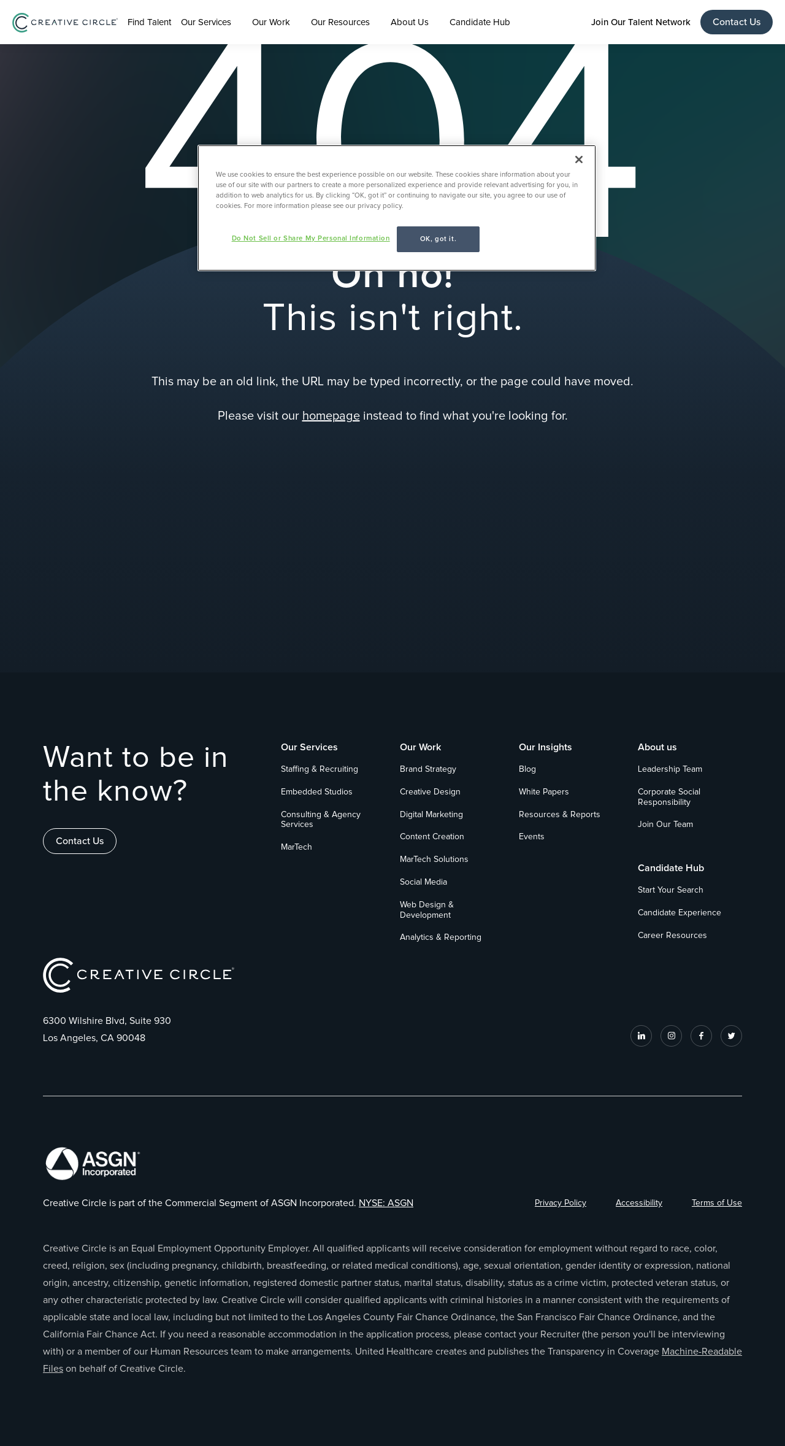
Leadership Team (670, 769)
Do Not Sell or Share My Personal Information (311, 238)
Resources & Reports (559, 814)
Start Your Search (670, 890)
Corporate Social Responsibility (669, 797)
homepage (331, 416)
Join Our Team (665, 824)
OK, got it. (438, 239)
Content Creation (432, 837)
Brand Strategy (428, 769)
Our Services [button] (206, 22)
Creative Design (430, 792)
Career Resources (672, 935)
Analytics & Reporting (440, 937)
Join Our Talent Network (641, 22)
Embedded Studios (317, 792)
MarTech (296, 847)
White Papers (544, 792)
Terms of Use (717, 1203)
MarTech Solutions (434, 859)
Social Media (423, 882)
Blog (527, 769)
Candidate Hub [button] (480, 22)
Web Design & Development (427, 910)
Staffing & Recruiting (319, 769)
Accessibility (639, 1203)
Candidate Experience (679, 913)
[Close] (578, 159)
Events (532, 837)
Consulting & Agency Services (321, 819)
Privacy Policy (560, 1203)
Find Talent (149, 22)
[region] (396, 208)
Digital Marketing (431, 814)
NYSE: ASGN (386, 1203)
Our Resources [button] (340, 22)
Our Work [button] (271, 22)
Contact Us (736, 22)
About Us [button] (410, 22)
